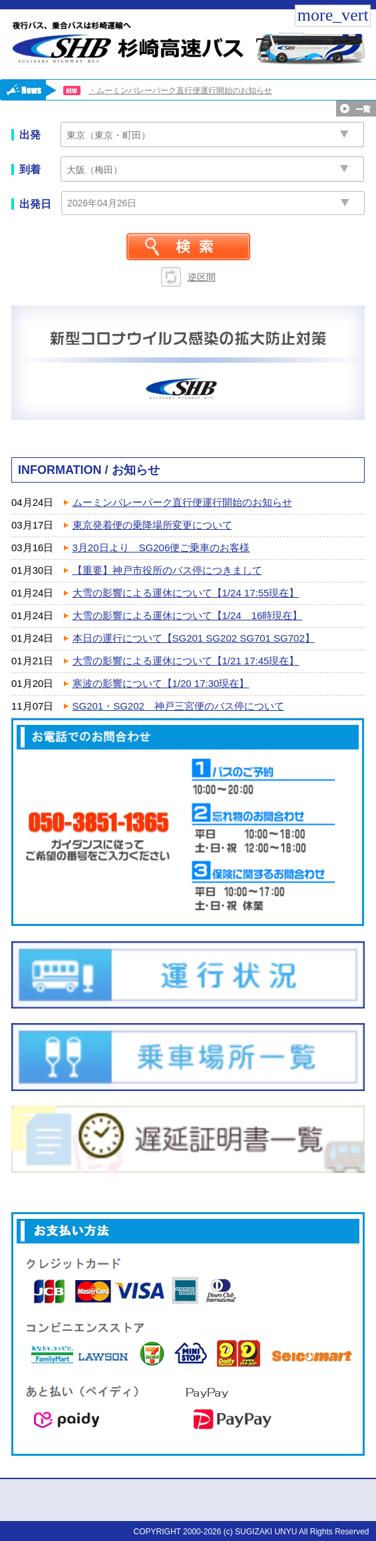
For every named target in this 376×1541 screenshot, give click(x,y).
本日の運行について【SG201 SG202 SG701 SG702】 (194, 638)
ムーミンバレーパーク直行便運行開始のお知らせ (182, 502)
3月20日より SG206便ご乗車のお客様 (161, 547)
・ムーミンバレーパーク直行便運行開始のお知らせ (180, 91)
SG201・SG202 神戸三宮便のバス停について (178, 706)
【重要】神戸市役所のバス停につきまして (167, 570)
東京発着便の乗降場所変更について (152, 525)
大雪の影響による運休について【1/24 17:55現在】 (186, 592)
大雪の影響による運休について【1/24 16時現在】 (188, 615)
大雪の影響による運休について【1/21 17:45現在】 (186, 660)
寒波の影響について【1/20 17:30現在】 (161, 683)
